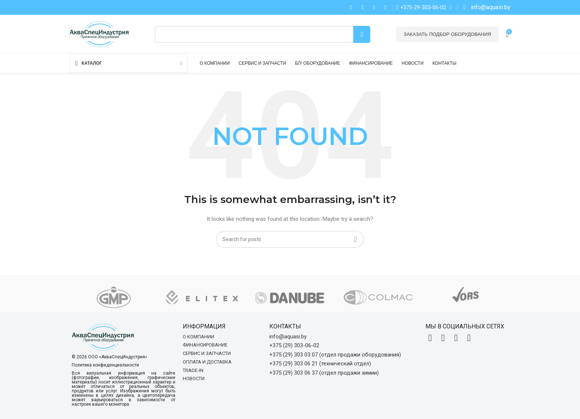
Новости (194, 378)
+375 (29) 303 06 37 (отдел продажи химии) (324, 372)
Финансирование (205, 345)
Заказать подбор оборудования (447, 34)
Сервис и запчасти (207, 353)
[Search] (262, 34)
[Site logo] (99, 34)
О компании (198, 336)
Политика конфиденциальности (105, 365)
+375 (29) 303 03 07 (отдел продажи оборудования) (335, 354)
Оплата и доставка (207, 362)
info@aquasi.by (288, 336)
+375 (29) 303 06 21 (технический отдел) (320, 363)
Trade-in (193, 370)
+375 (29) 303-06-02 (294, 345)
